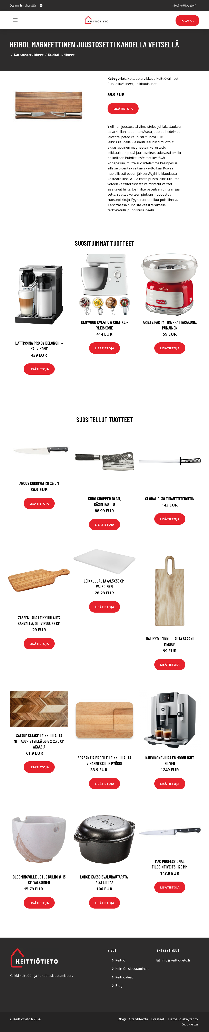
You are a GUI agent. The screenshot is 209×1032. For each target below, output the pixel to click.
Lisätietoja (123, 108)
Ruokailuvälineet (61, 55)
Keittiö (120, 960)
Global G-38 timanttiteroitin (170, 498)
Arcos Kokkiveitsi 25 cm (39, 483)
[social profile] (41, 5)
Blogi (119, 985)
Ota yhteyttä (138, 1019)
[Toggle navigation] (15, 20)
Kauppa (187, 20)
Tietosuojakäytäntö (183, 1019)
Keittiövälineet (167, 78)
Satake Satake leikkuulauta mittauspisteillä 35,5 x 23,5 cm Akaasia (39, 741)
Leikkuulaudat (146, 84)
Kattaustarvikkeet (29, 55)
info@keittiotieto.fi (184, 5)
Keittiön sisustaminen (132, 968)
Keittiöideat (124, 977)
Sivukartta (190, 1024)
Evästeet (157, 1019)
